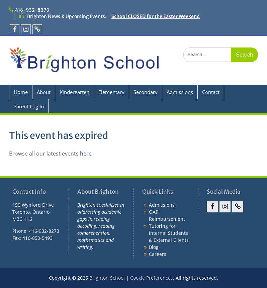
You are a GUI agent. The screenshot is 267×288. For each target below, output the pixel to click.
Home (21, 92)
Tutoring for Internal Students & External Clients (169, 233)
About (44, 92)
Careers (157, 254)
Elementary (111, 92)
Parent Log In (28, 106)
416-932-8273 (32, 10)
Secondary (146, 92)
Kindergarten (74, 92)
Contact (210, 92)
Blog (154, 247)
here (86, 153)
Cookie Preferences (151, 278)
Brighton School (107, 278)
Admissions (180, 92)
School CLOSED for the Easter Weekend (155, 16)
